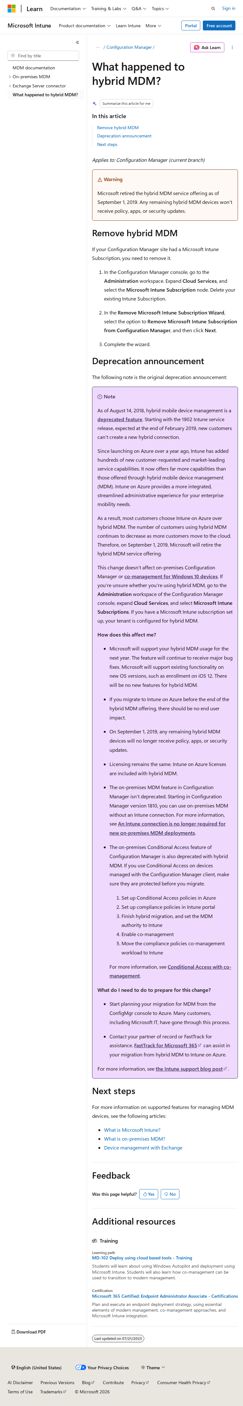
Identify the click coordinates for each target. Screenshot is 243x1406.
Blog (86, 1382)
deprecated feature (119, 419)
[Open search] (213, 8)
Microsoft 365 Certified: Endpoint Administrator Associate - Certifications (165, 1296)
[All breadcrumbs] (97, 47)
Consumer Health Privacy (181, 1382)
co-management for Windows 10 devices (171, 576)
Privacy (138, 1382)
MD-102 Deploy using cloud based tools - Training (142, 1258)
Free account (219, 25)
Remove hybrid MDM (118, 127)
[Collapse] (77, 42)
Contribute (113, 1382)
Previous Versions (57, 1382)
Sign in (228, 8)
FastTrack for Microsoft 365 (165, 1045)
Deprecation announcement (124, 136)
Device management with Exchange (143, 1147)
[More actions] (232, 47)
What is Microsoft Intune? (132, 1129)
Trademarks (51, 1392)
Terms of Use (20, 1392)
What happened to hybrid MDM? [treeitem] (45, 95)
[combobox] (43, 56)
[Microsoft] (12, 8)
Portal (191, 25)
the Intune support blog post (189, 1068)
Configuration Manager (129, 47)
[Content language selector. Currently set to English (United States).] (36, 1368)
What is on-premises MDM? (134, 1138)
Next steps (107, 144)
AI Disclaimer (20, 1382)
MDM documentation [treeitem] (34, 68)
